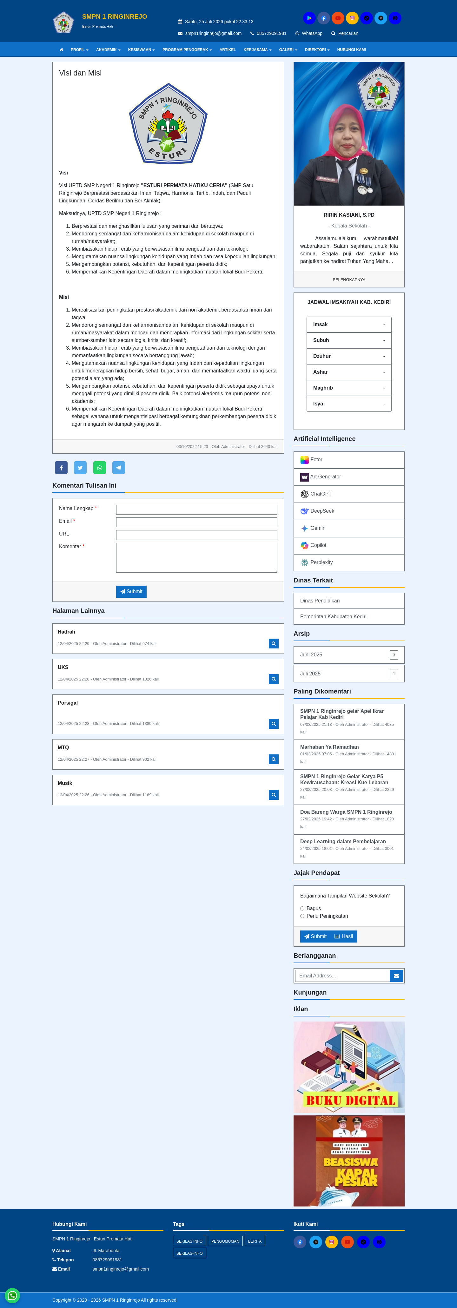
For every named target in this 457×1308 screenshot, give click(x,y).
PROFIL (80, 50)
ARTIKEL (228, 50)
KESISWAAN (141, 50)
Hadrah (66, 631)
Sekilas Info (189, 1241)
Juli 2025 (349, 673)
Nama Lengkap (78, 508)
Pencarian (344, 33)
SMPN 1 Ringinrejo (120, 1300)
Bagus (314, 908)
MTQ (63, 747)
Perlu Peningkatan (327, 916)
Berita (255, 1241)
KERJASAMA (258, 50)
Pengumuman (225, 1241)
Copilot (313, 545)
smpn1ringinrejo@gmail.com (213, 33)
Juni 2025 (349, 655)
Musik (65, 783)
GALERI (288, 50)
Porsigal (68, 703)
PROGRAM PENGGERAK (187, 50)
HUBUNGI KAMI (351, 50)
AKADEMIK (108, 50)
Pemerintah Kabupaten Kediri (333, 616)
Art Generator (320, 477)
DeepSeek (317, 511)
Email (67, 521)
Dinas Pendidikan (320, 600)
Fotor (311, 460)
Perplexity (316, 562)
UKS (63, 667)
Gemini (313, 528)
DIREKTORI (317, 50)
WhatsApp (308, 33)
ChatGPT (316, 494)
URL (64, 533)
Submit (131, 591)
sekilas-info (189, 1253)
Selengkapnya (349, 279)
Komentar (71, 546)
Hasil (343, 936)
